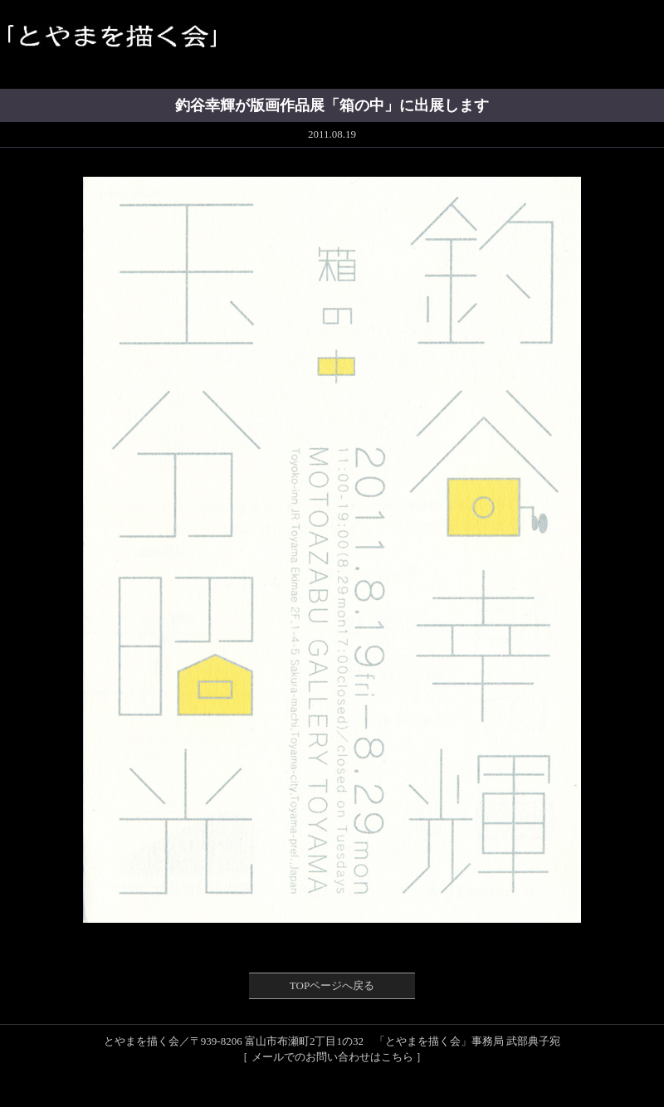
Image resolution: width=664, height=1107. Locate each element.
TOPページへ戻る (332, 985)
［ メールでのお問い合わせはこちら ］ (332, 1057)
